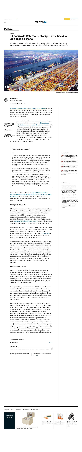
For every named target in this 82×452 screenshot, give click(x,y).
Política (8, 29)
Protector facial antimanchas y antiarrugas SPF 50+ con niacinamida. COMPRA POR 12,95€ (60, 423)
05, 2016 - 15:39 (18, 100)
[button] (41, 70)
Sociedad (32, 349)
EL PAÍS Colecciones (35, 409)
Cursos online (18, 409)
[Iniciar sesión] (74, 19)
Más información (13, 355)
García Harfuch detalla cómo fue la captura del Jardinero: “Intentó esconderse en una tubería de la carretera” (69, 157)
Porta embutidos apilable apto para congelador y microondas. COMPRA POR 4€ (47, 423)
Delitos (11, 349)
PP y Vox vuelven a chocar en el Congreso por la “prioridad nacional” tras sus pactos (69, 163)
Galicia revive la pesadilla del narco (8, 130)
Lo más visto (64, 182)
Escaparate (6, 409)
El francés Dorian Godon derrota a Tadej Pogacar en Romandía (69, 167)
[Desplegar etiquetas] (52, 349)
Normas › (51, 342)
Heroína (12, 33)
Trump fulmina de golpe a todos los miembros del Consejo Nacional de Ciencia (69, 206)
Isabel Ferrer (14, 98)
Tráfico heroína (42, 349)
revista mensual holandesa (26, 221)
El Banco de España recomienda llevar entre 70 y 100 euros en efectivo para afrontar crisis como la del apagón (69, 191)
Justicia (27, 349)
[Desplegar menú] (5, 22)
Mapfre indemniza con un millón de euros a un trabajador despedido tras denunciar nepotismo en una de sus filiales (69, 196)
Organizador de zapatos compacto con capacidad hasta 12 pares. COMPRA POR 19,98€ (27, 428)
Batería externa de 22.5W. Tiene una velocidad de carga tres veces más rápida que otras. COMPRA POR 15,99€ (72, 423)
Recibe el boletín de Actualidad (18, 339)
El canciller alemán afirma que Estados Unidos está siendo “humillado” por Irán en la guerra (70, 201)
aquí (37, 355)
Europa (15, 349)
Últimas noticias (65, 153)
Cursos (12, 409)
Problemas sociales (21, 349)
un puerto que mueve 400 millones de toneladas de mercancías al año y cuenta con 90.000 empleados (31, 194)
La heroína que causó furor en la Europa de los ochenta (28, 108)
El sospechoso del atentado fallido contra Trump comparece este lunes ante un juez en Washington (69, 186)
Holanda (47, 349)
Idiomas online (26, 409)
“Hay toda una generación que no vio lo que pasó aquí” (9, 135)
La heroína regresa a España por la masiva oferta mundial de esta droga (9, 125)
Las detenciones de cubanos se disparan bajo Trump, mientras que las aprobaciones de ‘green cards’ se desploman (69, 172)
